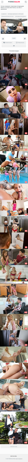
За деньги (3, 14)
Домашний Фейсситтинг (7, 16)
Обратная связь (13, 456)
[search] (25, 1)
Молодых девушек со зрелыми (15, 14)
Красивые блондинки (20, 16)
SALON (14, 2)
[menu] (2, 1)
